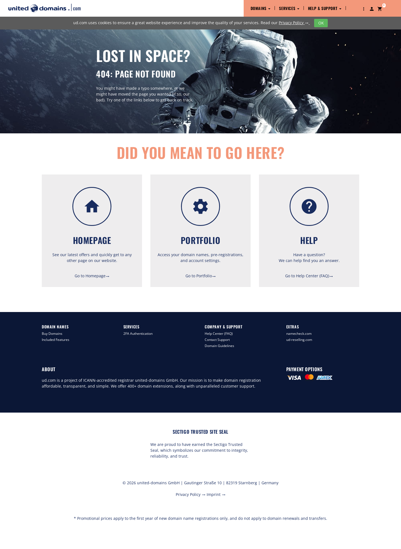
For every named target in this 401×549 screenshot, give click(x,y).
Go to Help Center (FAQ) (309, 275)
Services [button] (289, 8)
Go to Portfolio (200, 275)
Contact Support (217, 339)
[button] (364, 8)
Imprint (216, 494)
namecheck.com (299, 333)
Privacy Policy (294, 22)
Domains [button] (261, 8)
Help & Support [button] (324, 8)
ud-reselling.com (299, 339)
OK (321, 23)
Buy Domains (52, 333)
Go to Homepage (92, 275)
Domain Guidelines (219, 345)
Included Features (55, 339)
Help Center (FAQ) (219, 333)
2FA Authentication (138, 333)
